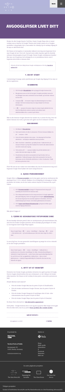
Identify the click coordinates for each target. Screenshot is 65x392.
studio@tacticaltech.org (14, 353)
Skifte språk (42, 345)
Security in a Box (40, 389)
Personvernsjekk (23, 178)
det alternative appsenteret (34, 302)
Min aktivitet (27, 90)
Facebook (41, 351)
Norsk (53, 4)
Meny (39, 343)
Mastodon (41, 353)
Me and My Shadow (29, 389)
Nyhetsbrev (41, 347)
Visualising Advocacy (53, 389)
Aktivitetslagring (49, 196)
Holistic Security (17, 389)
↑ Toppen (49, 321)
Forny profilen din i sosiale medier (41, 308)
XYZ (61, 389)
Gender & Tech (7, 389)
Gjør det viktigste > (32, 315)
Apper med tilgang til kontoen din (28, 203)
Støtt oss (40, 355)
